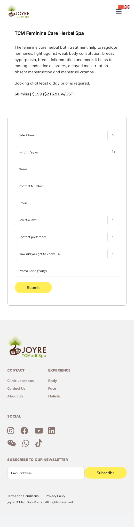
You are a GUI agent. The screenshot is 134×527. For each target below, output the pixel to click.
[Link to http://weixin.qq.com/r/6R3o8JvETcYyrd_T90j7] (11, 443)
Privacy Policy (55, 496)
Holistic (54, 396)
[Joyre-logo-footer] (18, 6)
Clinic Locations (20, 381)
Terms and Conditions (23, 496)
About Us (15, 396)
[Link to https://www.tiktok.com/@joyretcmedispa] (38, 443)
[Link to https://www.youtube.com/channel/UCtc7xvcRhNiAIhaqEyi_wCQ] (38, 430)
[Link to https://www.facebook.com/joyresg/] (24, 430)
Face (52, 388)
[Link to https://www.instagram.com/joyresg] (10, 430)
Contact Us (16, 388)
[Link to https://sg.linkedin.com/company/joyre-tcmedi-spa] (51, 430)
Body (52, 381)
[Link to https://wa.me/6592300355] (25, 443)
